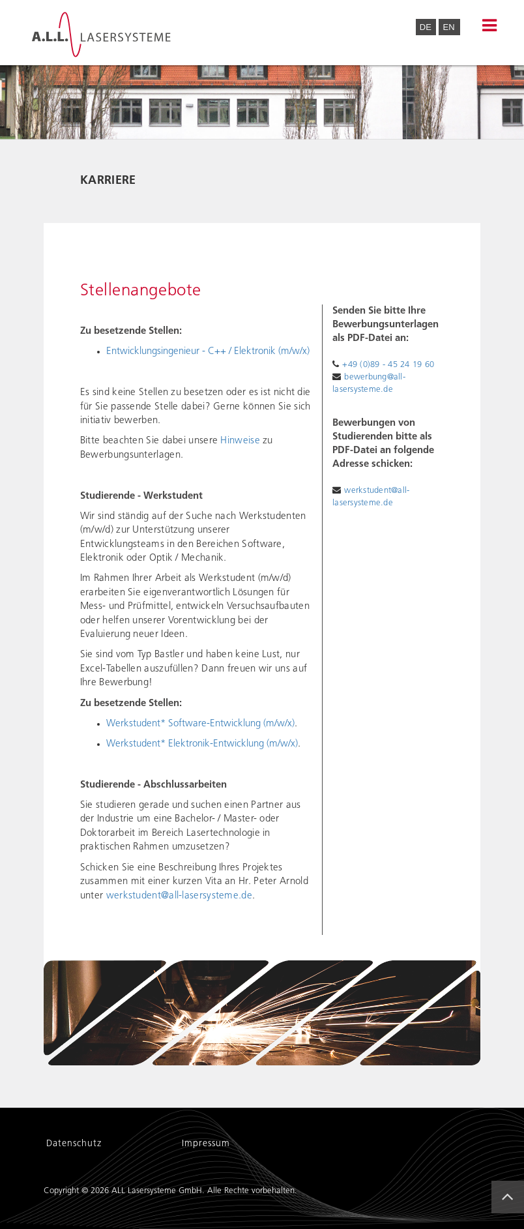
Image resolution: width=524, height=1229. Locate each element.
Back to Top (511, 1207)
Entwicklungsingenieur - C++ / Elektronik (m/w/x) (208, 352)
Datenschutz (74, 1144)
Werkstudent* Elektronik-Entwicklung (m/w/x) (202, 744)
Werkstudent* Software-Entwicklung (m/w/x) (200, 724)
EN (448, 27)
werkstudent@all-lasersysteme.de (179, 896)
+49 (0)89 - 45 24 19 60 (388, 365)
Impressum (206, 1144)
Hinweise (239, 441)
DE (427, 27)
